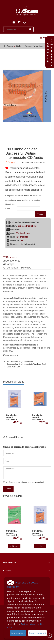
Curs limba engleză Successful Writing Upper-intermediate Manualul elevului (13, 533)
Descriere (10, 257)
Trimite (40, 214)
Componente (11, 260)
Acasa (10, 46)
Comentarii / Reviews (17, 267)
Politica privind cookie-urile (25, 626)
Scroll (50, 635)
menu (45, 38)
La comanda (40, 546)
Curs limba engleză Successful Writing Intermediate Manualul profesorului (12, 417)
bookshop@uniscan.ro (27, 177)
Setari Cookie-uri (37, 633)
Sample (9, 264)
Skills (18, 46)
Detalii (15, 546)
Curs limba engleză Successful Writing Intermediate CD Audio (40, 417)
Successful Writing (33, 46)
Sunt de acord (18, 633)
